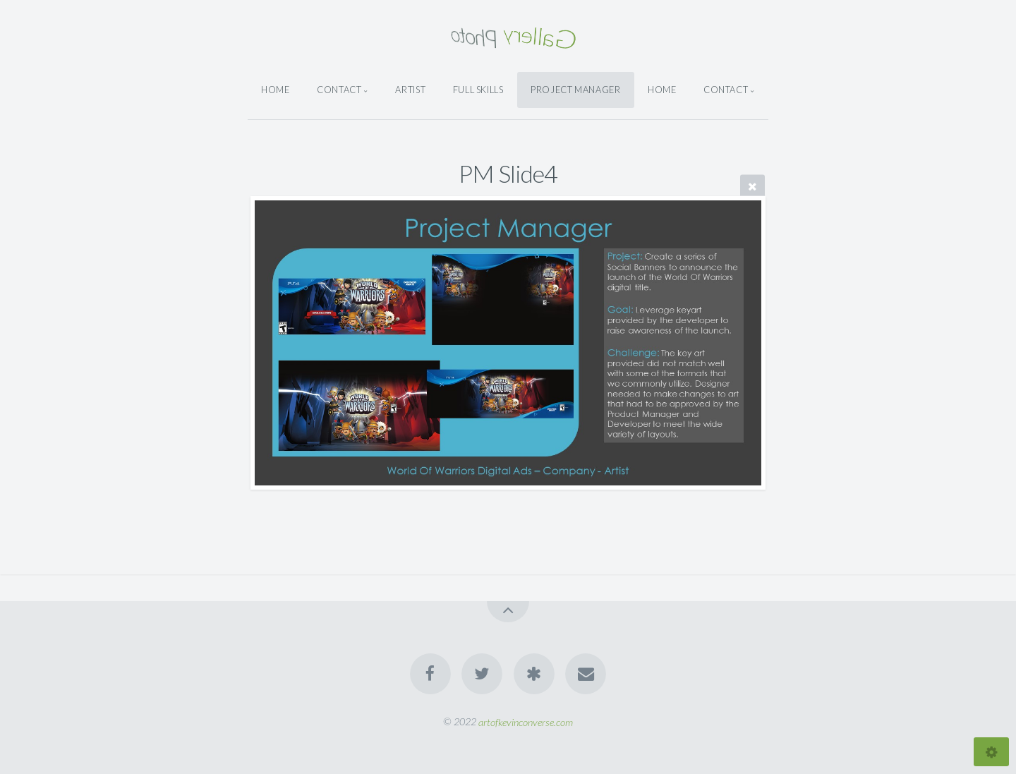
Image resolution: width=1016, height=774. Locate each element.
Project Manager (576, 89)
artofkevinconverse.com (525, 721)
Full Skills (478, 89)
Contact (339, 89)
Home (275, 89)
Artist (410, 89)
